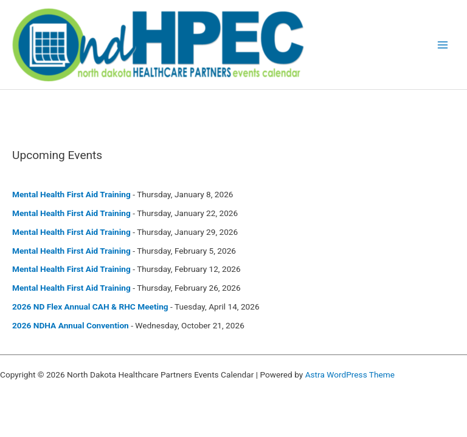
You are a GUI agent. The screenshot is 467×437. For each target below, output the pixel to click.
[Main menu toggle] (443, 44)
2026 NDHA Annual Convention (70, 325)
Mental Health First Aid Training (71, 194)
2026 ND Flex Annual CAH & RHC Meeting (90, 306)
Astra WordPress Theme (350, 374)
